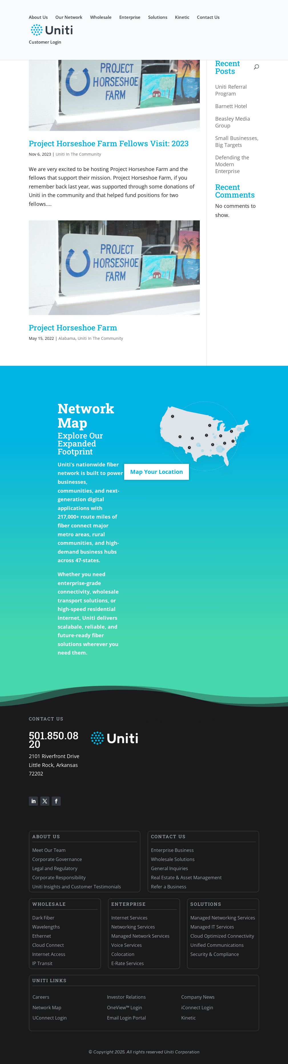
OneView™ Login (124, 1007)
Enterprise (129, 17)
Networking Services (133, 927)
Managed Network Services (140, 936)
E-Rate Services (127, 963)
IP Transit (42, 963)
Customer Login (45, 42)
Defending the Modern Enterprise (232, 164)
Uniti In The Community (78, 154)
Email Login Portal (126, 1018)
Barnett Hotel (231, 106)
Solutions (157, 17)
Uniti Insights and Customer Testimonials (76, 887)
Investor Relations (126, 997)
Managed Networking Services (222, 918)
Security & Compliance (214, 954)
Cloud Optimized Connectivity (222, 936)
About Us (38, 17)
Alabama (67, 338)
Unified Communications (217, 945)
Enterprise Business (172, 850)
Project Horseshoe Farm (73, 327)
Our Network (68, 17)
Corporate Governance (57, 859)
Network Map (47, 1007)
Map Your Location (156, 472)
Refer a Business (168, 887)
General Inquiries (169, 868)
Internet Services (129, 918)
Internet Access (48, 954)
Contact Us (208, 17)
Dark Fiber (43, 918)
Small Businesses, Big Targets (237, 141)
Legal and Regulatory (54, 868)
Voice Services (126, 945)
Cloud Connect (48, 945)
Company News (198, 997)
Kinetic (182, 17)
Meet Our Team (49, 850)
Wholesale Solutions (173, 859)
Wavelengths (46, 927)
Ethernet (41, 936)
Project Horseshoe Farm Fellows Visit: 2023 (109, 143)
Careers (41, 997)
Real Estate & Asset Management (186, 877)
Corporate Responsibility (59, 877)
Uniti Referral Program (231, 90)
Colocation (122, 954)
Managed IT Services (212, 927)
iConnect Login (197, 1007)
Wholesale (101, 17)
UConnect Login (50, 1018)
